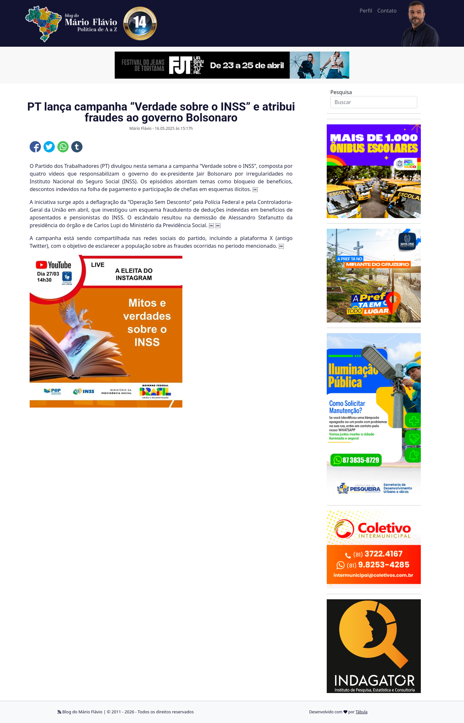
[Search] (373, 102)
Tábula (362, 712)
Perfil (366, 10)
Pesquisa (341, 92)
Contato (387, 10)
